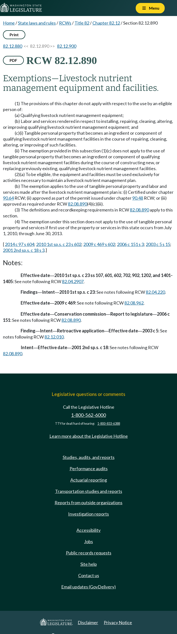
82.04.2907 (73, 281)
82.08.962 (134, 303)
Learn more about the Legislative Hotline (88, 436)
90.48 (137, 198)
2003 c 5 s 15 (158, 244)
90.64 (8, 198)
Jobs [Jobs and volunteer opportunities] (88, 541)
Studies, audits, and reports (89, 457)
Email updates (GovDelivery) (88, 586)
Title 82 (81, 23)
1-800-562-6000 (88, 415)
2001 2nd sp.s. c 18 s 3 (23, 250)
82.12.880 (12, 46)
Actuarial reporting (88, 480)
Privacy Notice (118, 622)
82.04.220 (155, 292)
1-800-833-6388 (108, 423)
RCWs (65, 23)
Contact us (88, 575)
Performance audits (89, 468)
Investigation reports (88, 514)
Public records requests (88, 552)
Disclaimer (88, 622)
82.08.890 (77, 204)
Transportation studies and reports (88, 491)
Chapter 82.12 (106, 23)
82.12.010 (54, 337)
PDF (13, 60)
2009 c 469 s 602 (99, 244)
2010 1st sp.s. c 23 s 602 (58, 244)
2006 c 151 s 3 (130, 244)
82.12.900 (66, 46)
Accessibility (88, 530)
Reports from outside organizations (88, 502)
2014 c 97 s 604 (19, 244)
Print (14, 34)
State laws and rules (37, 23)
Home (9, 23)
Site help (88, 564)
